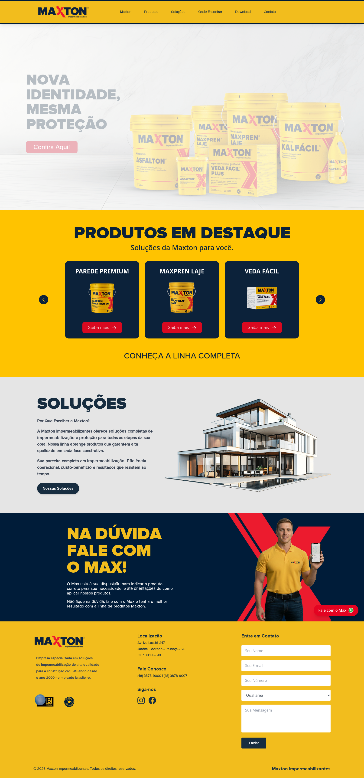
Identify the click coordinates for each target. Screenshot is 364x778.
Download (243, 12)
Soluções (178, 12)
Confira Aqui (52, 147)
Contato (270, 12)
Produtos (151, 12)
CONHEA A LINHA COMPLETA (182, 356)
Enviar (254, 743)
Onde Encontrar (210, 12)
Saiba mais (102, 327)
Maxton (125, 12)
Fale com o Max (336, 610)
